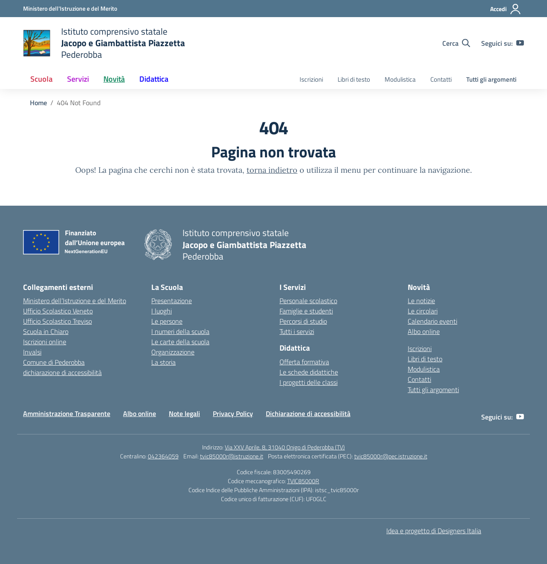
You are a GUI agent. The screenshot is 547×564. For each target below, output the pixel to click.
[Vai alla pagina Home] (38, 102)
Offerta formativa (304, 362)
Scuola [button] (41, 79)
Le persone (166, 321)
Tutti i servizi (296, 331)
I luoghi (161, 311)
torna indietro (272, 170)
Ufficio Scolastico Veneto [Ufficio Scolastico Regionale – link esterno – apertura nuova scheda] (58, 311)
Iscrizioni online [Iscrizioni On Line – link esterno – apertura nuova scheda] (44, 342)
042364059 (163, 456)
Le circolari (423, 311)
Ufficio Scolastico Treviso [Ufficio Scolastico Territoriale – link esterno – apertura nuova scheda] (57, 321)
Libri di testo (354, 79)
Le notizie (421, 300)
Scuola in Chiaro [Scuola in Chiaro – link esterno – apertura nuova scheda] (45, 331)
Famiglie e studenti (306, 311)
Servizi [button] (78, 79)
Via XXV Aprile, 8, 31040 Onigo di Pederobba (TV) (285, 447)
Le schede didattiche (308, 372)
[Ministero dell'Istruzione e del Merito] (70, 8)
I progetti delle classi (308, 382)
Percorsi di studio (303, 321)
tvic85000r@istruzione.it (231, 456)
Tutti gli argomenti (491, 79)
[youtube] (520, 43)
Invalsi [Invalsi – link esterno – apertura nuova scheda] (32, 352)
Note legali (184, 413)
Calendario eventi (432, 321)
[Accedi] (506, 9)
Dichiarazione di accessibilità (308, 413)
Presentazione (171, 300)
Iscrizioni (311, 79)
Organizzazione (172, 352)
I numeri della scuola (180, 331)
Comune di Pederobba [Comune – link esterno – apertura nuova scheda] (54, 362)
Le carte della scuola (180, 342)
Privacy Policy (233, 413)
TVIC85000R (303, 480)
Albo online (424, 331)
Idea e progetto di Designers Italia (433, 531)
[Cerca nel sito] (456, 43)
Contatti (441, 79)
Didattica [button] (153, 79)
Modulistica (400, 79)
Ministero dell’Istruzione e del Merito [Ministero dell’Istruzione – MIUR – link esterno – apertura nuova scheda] (74, 300)
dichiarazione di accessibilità (62, 372)
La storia (163, 362)
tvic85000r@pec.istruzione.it (390, 456)
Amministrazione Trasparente (66, 413)
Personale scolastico (308, 300)
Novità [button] (114, 79)
